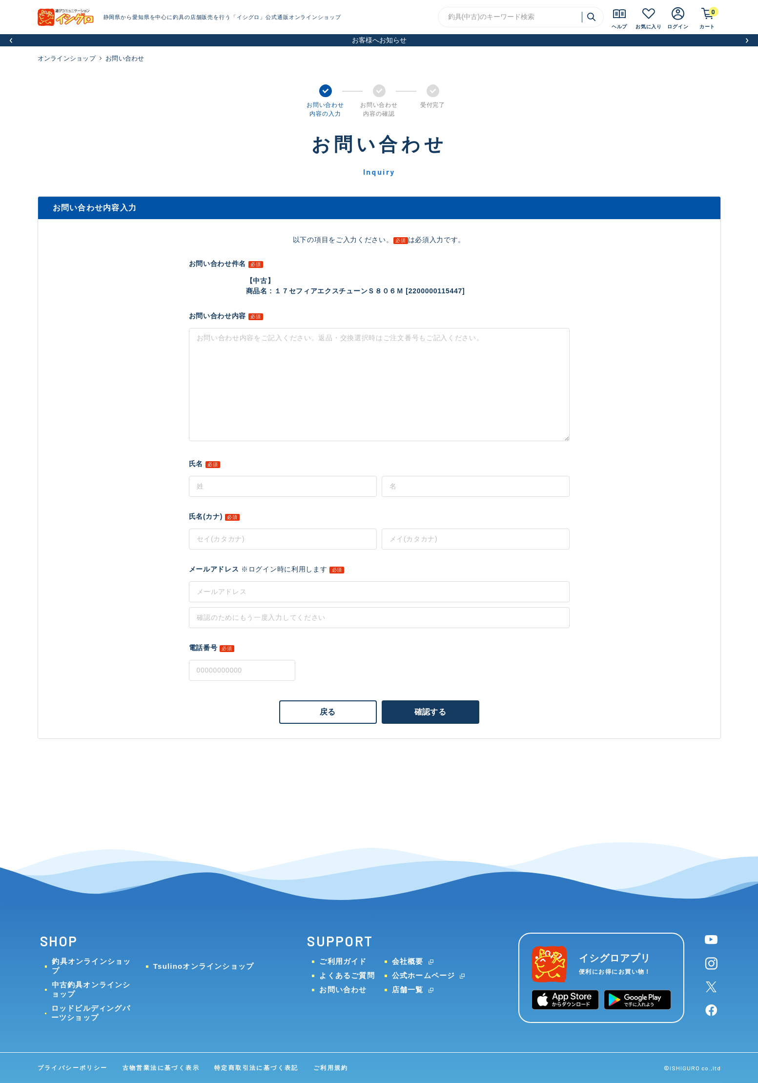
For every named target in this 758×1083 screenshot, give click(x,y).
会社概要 (408, 961)
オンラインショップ (67, 58)
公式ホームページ (423, 975)
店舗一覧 (408, 989)
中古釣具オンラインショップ (91, 989)
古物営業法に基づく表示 (161, 1067)
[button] (11, 40)
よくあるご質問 (346, 975)
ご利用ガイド (343, 961)
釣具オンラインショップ (91, 966)
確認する (430, 712)
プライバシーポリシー (73, 1067)
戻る (327, 712)
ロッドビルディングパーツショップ (90, 1013)
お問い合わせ (343, 989)
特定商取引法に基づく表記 (256, 1067)
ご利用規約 (330, 1067)
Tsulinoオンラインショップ (203, 966)
